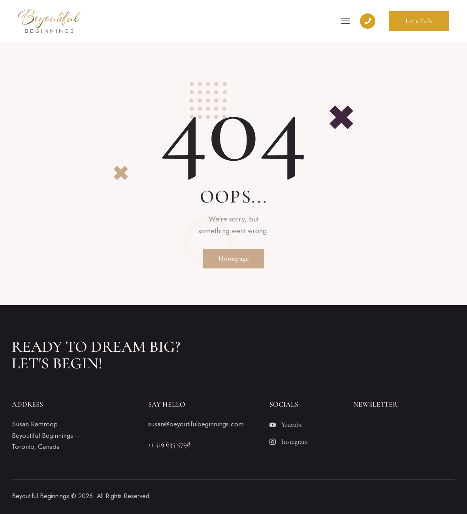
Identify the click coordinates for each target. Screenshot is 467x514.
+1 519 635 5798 (169, 443)
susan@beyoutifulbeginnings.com (196, 424)
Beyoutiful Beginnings (40, 496)
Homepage (233, 258)
